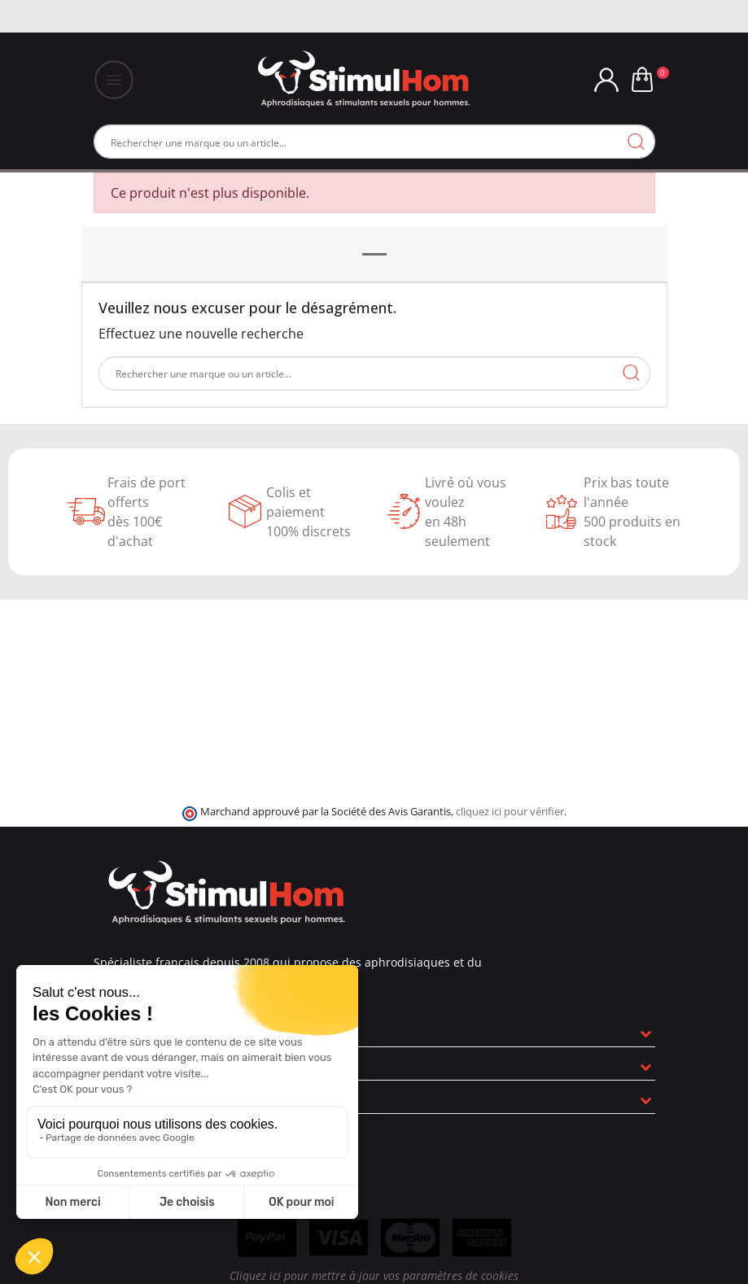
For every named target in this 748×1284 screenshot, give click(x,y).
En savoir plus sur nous (166, 1030)
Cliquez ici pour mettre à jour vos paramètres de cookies (374, 1275)
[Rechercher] (374, 141)
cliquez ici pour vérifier (510, 812)
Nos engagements (154, 1063)
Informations (137, 1097)
